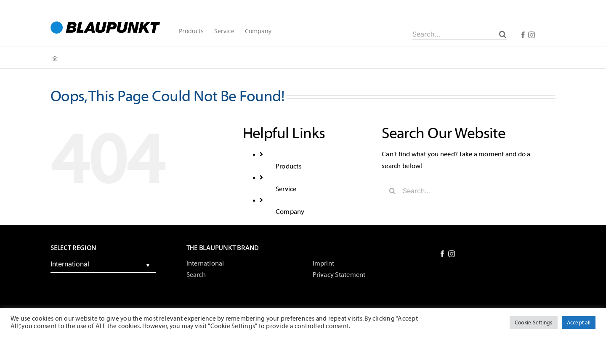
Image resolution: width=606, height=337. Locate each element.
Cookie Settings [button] (534, 322)
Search (196, 275)
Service (286, 189)
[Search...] (459, 34)
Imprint (324, 263)
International (205, 263)
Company (290, 212)
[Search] (502, 34)
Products (289, 166)
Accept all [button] (578, 322)
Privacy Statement (339, 275)
